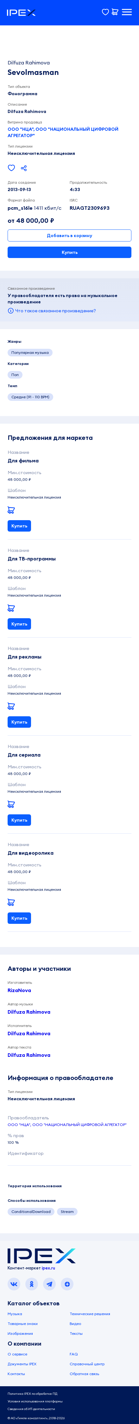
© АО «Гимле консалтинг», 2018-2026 (36, 1418)
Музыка (15, 1313)
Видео (75, 1323)
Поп (15, 374)
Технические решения (90, 1313)
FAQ (74, 1354)
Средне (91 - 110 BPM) (30, 396)
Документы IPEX (22, 1363)
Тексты (76, 1333)
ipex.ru (48, 1267)
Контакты (16, 1373)
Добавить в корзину (69, 235)
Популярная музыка (30, 352)
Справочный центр (87, 1363)
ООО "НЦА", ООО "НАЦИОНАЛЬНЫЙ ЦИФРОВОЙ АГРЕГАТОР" (63, 132)
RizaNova (19, 990)
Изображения (20, 1333)
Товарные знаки (23, 1323)
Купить (70, 252)
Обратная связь (84, 1373)
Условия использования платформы (35, 1401)
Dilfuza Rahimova (29, 1012)
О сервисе (17, 1354)
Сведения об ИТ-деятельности (31, 1409)
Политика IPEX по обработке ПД (32, 1394)
